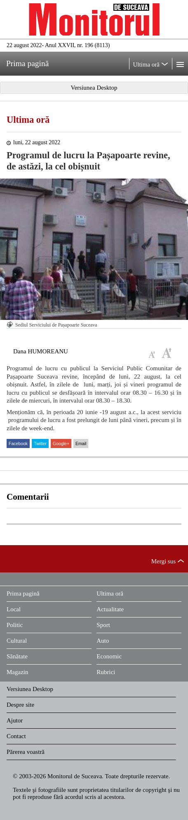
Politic (15, 625)
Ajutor (15, 720)
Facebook (18, 443)
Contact (16, 736)
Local (14, 609)
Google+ (61, 443)
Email (80, 443)
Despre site (20, 704)
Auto (102, 640)
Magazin (17, 672)
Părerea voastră (26, 751)
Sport (103, 625)
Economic (109, 656)
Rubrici (105, 672)
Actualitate (110, 609)
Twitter (40, 443)
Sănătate (17, 656)
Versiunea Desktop (30, 689)
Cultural (17, 640)
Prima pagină (23, 593)
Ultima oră (28, 119)
